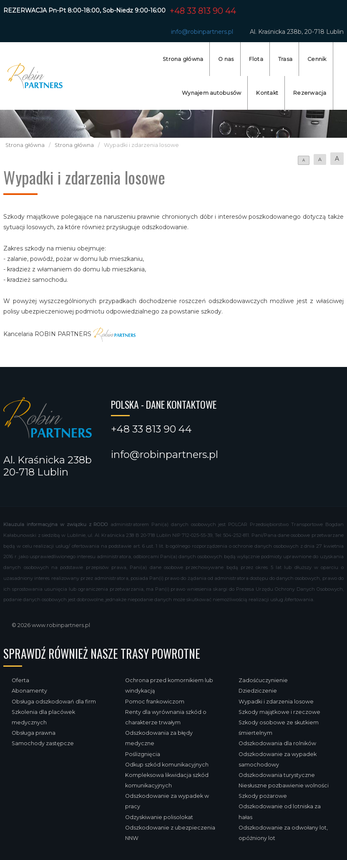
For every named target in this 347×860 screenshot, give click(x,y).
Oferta (20, 680)
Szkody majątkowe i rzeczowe (279, 712)
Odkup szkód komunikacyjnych (167, 764)
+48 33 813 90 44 (203, 11)
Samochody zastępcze (43, 743)
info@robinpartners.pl (202, 31)
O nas (226, 59)
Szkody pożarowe (263, 796)
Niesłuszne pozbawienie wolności (284, 785)
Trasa (285, 59)
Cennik (317, 59)
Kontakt (267, 93)
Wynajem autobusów (211, 93)
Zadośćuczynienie (263, 680)
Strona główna (183, 59)
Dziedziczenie (258, 691)
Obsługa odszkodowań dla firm (54, 701)
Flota (256, 59)
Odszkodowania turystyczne (277, 775)
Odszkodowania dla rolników (277, 743)
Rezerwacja (310, 93)
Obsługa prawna (33, 733)
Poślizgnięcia (142, 754)
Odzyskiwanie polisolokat (159, 817)
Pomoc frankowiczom (154, 701)
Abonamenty (29, 691)
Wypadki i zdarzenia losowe (276, 701)
